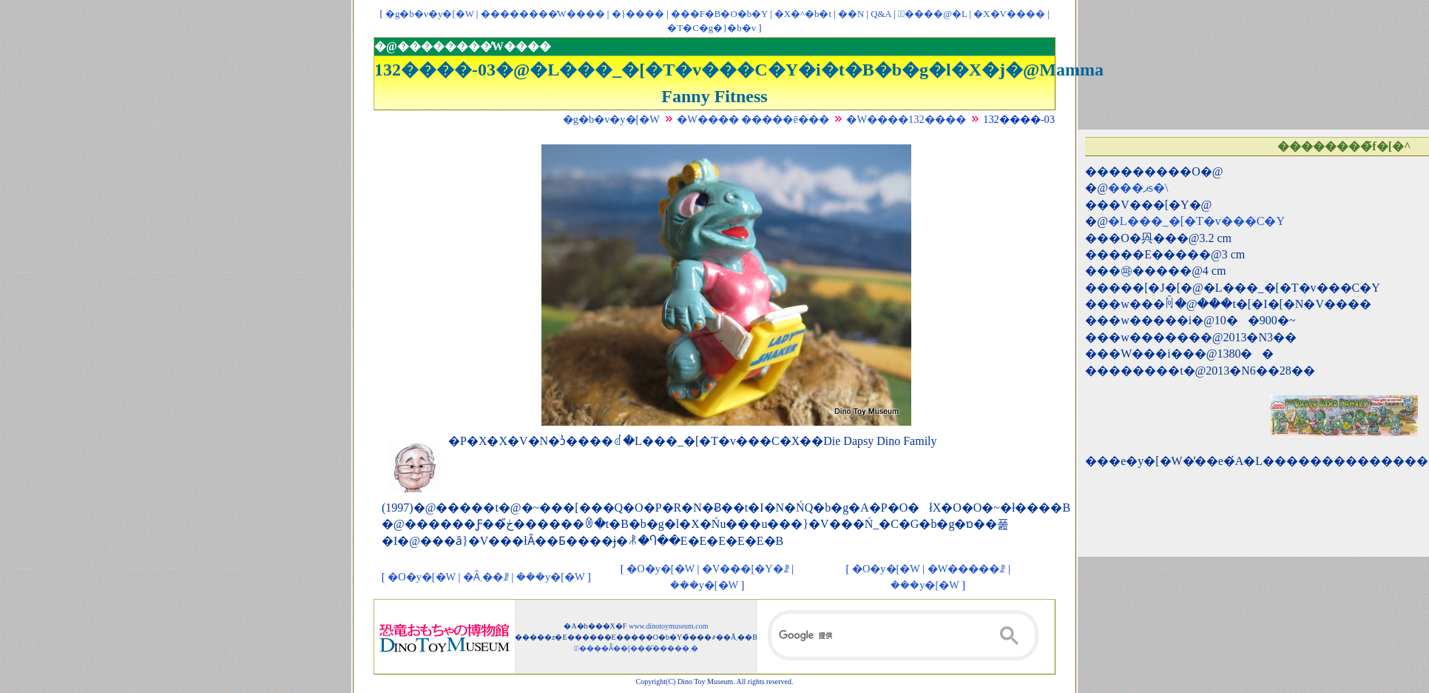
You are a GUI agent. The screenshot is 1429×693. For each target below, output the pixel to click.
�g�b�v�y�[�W (429, 14)
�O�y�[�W (422, 577)
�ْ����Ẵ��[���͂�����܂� (636, 648)
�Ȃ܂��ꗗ (486, 577)
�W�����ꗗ (967, 569)
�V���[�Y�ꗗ (745, 569)
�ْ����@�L (932, 14)
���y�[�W (550, 577)
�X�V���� (1008, 14)
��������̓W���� (543, 14)
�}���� (638, 14)
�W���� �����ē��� (753, 119)
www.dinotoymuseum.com (669, 626)
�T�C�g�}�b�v (711, 28)
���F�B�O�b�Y (719, 14)
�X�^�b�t (802, 14)
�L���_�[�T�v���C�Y (1196, 221)
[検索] (903, 635)
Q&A (881, 14)
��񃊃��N (851, 14)
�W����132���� (905, 119)
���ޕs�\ (1138, 187)
